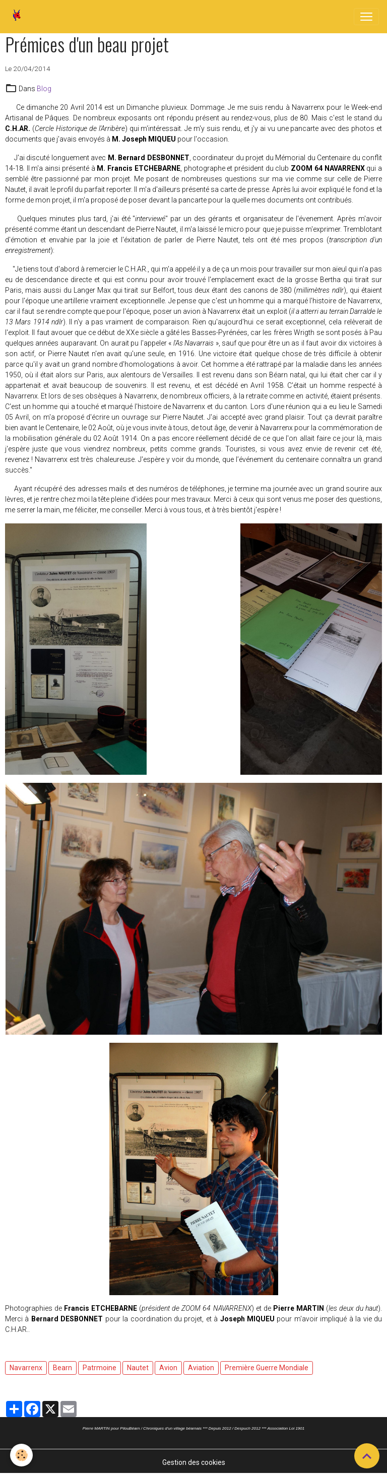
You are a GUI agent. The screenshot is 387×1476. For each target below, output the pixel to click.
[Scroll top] (366, 1455)
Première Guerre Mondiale (266, 1368)
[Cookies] (21, 1455)
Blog (44, 89)
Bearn (62, 1368)
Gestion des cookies (193, 1462)
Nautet (138, 1368)
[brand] (18, 16)
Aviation (201, 1368)
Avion (168, 1368)
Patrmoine (99, 1368)
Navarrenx (26, 1368)
